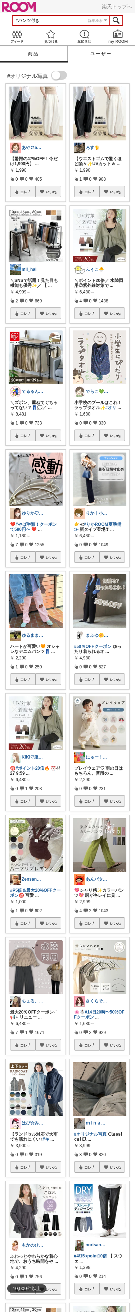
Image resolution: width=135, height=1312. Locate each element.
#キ (45, 1139)
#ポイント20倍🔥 (32, 768)
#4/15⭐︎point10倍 (90, 1255)
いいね (51, 192)
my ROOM (118, 36)
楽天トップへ (117, 6)
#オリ (111, 407)
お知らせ (85, 36)
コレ (25, 192)
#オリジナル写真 (90, 1134)
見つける (51, 36)
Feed (17, 36)
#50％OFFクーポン (93, 646)
